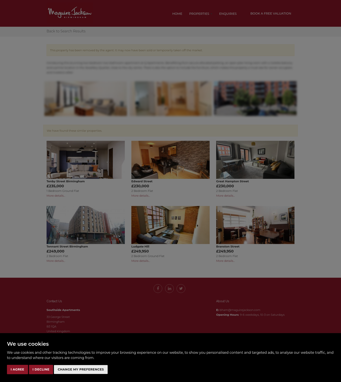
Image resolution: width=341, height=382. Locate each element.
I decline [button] (41, 369)
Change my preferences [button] (81, 369)
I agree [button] (17, 369)
